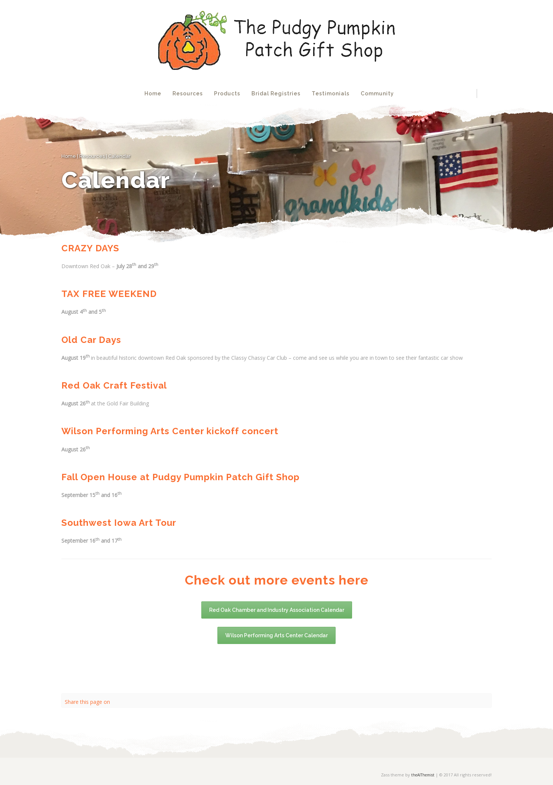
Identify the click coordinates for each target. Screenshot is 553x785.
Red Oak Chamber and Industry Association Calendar (276, 610)
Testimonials (330, 93)
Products (227, 93)
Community (377, 93)
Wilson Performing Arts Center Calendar (276, 635)
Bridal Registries (275, 93)
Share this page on (87, 701)
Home (152, 93)
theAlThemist (422, 775)
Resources (187, 93)
